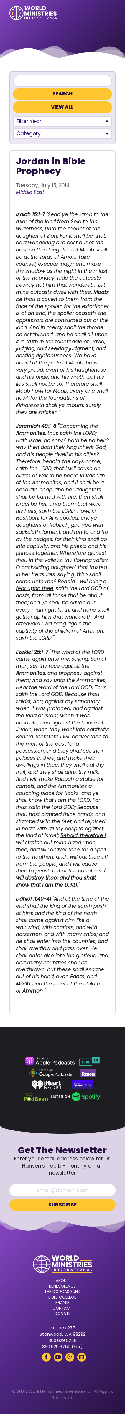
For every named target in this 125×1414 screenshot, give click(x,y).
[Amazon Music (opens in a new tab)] (83, 1084)
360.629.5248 (62, 1340)
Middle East (30, 192)
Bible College (62, 1297)
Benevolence (62, 1286)
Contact (62, 1308)
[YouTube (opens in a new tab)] (58, 1357)
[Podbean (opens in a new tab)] (36, 1096)
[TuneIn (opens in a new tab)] (89, 1061)
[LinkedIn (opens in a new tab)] (81, 1357)
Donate (62, 1314)
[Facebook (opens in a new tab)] (46, 1357)
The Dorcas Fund (62, 1292)
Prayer (62, 1303)
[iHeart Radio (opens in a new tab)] (46, 1084)
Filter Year (29, 121)
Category (29, 133)
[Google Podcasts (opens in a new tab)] (50, 1073)
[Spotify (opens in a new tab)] (76, 1096)
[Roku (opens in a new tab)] (88, 1073)
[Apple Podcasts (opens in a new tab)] (49, 1061)
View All (62, 107)
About (62, 1281)
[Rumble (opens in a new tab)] (69, 1357)
